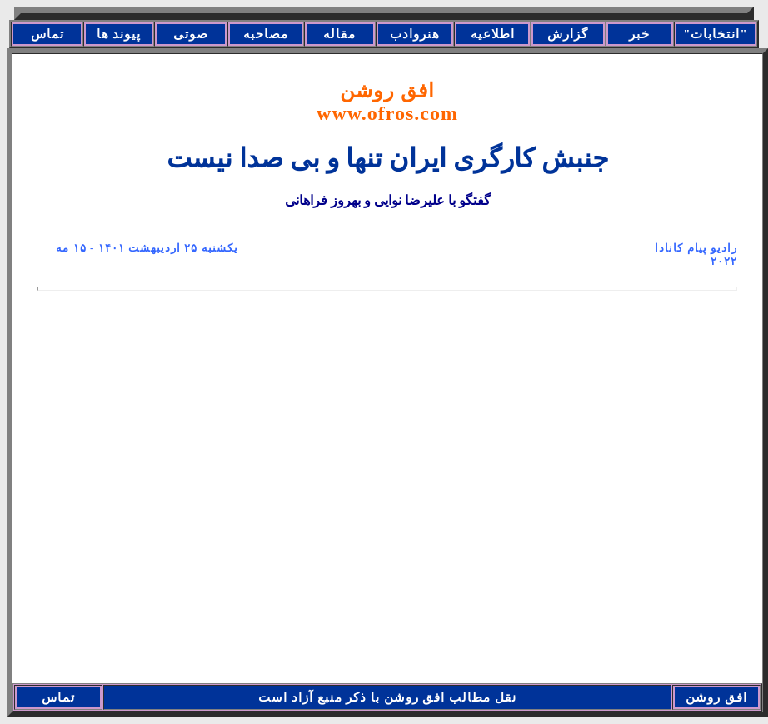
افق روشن (387, 102)
